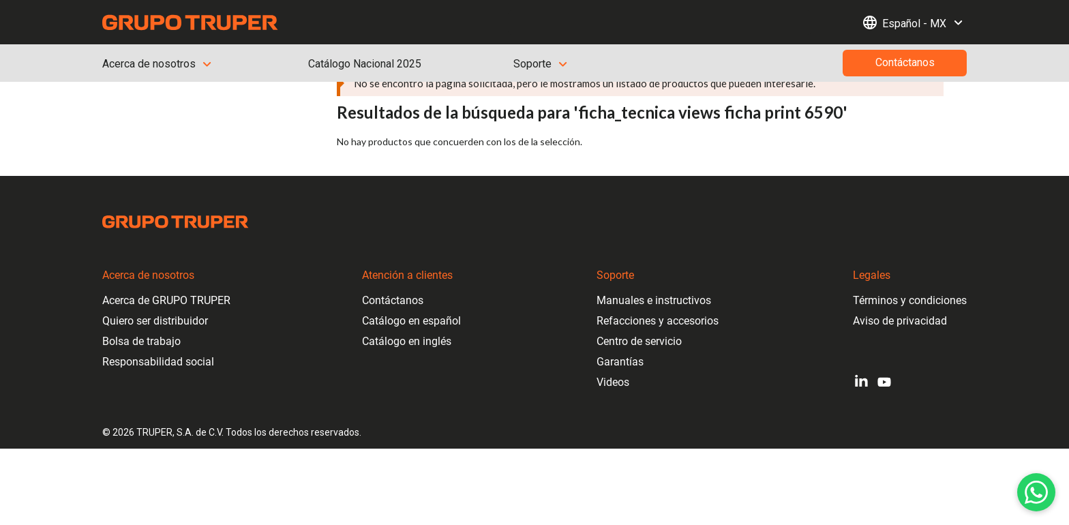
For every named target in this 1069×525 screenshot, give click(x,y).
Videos (613, 382)
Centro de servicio (639, 341)
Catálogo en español (411, 320)
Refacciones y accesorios (658, 320)
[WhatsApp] (1036, 492)
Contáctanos (392, 300)
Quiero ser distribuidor (155, 320)
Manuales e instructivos (654, 300)
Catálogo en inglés (406, 341)
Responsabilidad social (158, 361)
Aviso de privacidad (900, 320)
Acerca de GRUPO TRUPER (166, 300)
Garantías (620, 361)
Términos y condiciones (910, 300)
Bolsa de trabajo (141, 341)
